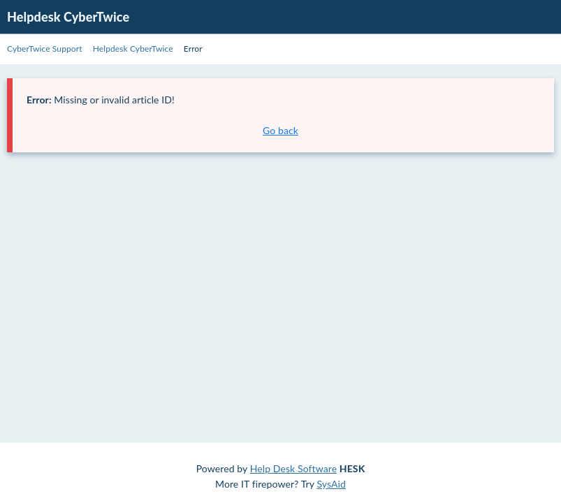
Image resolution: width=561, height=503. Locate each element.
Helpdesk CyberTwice (68, 16)
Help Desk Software (293, 468)
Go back (280, 130)
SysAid (331, 484)
